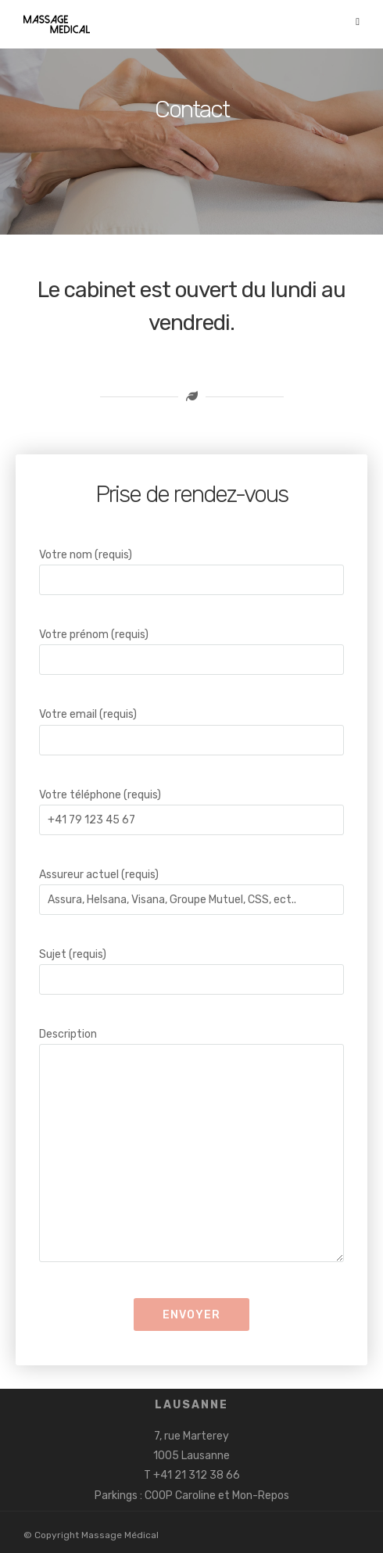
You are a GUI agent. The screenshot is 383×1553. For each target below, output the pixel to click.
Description (191, 1146)
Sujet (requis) (191, 967)
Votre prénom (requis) (191, 647)
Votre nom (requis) (191, 567)
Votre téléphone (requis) (191, 807)
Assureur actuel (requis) (191, 887)
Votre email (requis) (191, 727)
